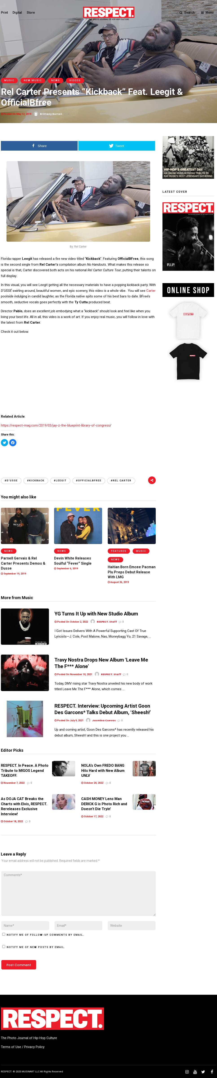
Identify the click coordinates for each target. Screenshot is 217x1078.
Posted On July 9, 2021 (69, 720)
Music (9, 80)
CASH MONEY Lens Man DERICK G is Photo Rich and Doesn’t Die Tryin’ (104, 803)
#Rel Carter (121, 480)
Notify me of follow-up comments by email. (45, 934)
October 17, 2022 (92, 816)
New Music (33, 80)
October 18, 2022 (12, 821)
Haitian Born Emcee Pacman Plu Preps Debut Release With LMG (132, 572)
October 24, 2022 (92, 782)
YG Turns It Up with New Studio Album (96, 614)
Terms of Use (11, 1046)
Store (31, 12)
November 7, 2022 (12, 782)
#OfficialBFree (88, 480)
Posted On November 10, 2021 (73, 674)
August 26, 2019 (118, 582)
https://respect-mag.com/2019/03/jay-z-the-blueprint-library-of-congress (55, 425)
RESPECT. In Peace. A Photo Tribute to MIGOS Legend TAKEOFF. (24, 770)
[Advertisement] (78, 456)
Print (4, 12)
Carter (151, 291)
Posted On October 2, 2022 (71, 621)
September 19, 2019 (13, 573)
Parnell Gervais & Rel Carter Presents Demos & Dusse (23, 563)
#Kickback (35, 480)
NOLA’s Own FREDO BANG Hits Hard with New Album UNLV (103, 770)
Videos (75, 80)
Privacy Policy (34, 1046)
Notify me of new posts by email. (36, 946)
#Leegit (60, 480)
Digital (17, 12)
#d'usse (11, 480)
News (55, 80)
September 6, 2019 (66, 568)
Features (119, 551)
